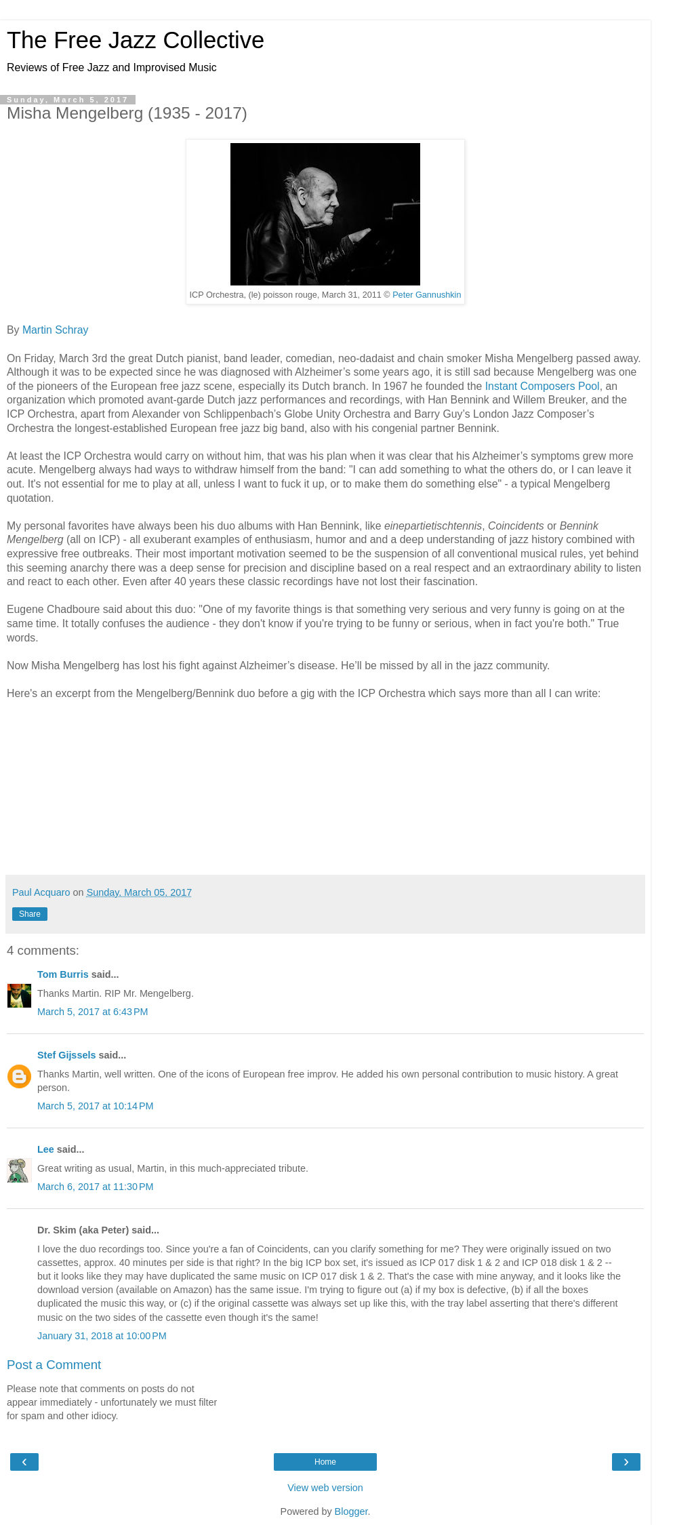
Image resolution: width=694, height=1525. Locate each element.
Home (325, 1462)
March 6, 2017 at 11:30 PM (95, 1186)
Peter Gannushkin (426, 295)
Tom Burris (63, 974)
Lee (45, 1149)
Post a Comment (54, 1365)
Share (30, 914)
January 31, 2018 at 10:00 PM (102, 1335)
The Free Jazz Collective (135, 40)
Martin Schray (55, 330)
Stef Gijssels (66, 1055)
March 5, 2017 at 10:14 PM (95, 1106)
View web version (325, 1487)
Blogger (351, 1511)
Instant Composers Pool (542, 386)
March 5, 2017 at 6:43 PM (92, 1011)
